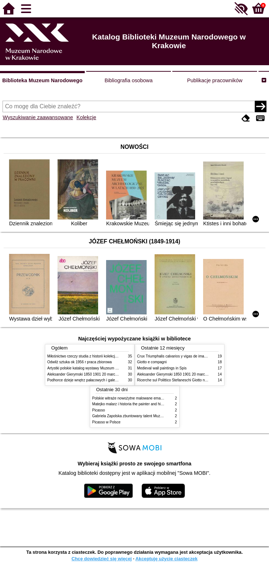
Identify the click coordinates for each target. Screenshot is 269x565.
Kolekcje (86, 117)
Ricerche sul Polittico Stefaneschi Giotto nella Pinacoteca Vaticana (191, 380)
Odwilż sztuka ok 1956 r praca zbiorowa (79, 362)
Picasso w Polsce (106, 422)
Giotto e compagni (152, 362)
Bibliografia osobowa (129, 80)
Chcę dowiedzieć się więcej (101, 558)
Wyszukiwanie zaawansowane (38, 117)
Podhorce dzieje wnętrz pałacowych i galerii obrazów (90, 380)
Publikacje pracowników (215, 80)
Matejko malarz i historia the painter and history (130, 404)
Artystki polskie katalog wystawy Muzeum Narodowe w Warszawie (100, 368)
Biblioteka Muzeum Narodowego (42, 80)
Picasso (98, 410)
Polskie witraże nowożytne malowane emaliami (130, 398)
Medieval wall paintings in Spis (162, 368)
